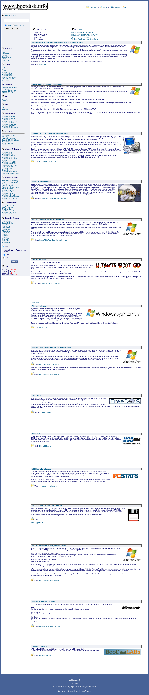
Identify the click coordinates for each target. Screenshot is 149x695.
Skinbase (5, 236)
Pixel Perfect (6, 232)
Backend (5, 109)
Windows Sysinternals (46, 328)
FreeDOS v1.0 (46, 412)
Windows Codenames (9, 212)
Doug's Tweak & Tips (9, 206)
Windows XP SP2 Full (9, 124)
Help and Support (8, 185)
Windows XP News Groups (11, 214)
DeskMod (5, 224)
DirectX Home (6, 170)
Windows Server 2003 (9, 162)
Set (126, 7)
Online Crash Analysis (9, 192)
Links (4, 58)
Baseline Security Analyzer (10, 182)
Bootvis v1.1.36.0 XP (9, 91)
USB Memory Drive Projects (47, 486)
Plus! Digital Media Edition (10, 173)
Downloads (93, 7)
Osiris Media (6, 229)
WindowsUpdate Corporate (11, 197)
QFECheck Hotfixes (8, 138)
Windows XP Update (9, 118)
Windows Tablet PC (8, 160)
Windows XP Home (8, 155)
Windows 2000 (7, 152)
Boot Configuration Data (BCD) (49, 364)
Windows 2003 (7, 74)
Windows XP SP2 (8, 123)
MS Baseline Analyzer (9, 135)
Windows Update (7, 145)
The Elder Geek (7, 209)
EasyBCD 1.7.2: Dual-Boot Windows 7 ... (84, 36)
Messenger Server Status (10, 187)
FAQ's (4, 107)
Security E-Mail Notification (10, 140)
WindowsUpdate (7, 193)
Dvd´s (4, 71)
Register (7, 15)
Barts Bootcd (6, 89)
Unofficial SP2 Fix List (9, 210)
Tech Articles (6, 80)
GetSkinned (6, 228)
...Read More (35, 302)
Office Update (6, 137)
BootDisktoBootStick (46, 655)
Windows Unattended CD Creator (50, 626)
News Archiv (6, 60)
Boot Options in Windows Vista (49, 374)
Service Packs (6, 141)
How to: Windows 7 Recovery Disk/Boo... (84, 34)
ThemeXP (5, 239)
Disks (4, 67)
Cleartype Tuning (7, 184)
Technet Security (7, 143)
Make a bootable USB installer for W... (83, 32)
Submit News (6, 57)
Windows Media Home (9, 171)
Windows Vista (7, 75)
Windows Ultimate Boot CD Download (53, 198)
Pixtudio (4, 234)
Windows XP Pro (7, 154)
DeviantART (6, 226)
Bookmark (116, 7)
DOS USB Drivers (45, 446)
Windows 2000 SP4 (8, 126)
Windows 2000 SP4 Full (10, 128)
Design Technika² (7, 223)
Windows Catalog (8, 190)
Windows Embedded (9, 163)
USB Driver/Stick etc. (9, 77)
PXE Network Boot (8, 79)
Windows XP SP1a (8, 120)
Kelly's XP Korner (7, 207)
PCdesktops (6, 231)
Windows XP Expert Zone (10, 198)
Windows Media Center (9, 159)
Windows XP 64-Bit (8, 157)
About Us (5, 100)
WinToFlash (42, 64)
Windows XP (6, 72)
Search (104, 7)
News (81, 29)
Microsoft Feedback (8, 189)
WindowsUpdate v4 (8, 195)
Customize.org (6, 221)
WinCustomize (6, 242)
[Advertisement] (11, 38)
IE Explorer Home (8, 168)
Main (3, 52)
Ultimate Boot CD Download (50, 283)
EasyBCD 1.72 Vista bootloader (49, 162)
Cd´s (3, 69)
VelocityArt (5, 240)
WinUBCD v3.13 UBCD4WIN (80, 37)
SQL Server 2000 (7, 167)
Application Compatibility (10, 181)
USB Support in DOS (38, 523)
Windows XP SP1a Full (9, 121)
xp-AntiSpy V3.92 (7, 92)
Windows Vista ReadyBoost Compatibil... (84, 39)
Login (14, 15)
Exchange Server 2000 (9, 165)
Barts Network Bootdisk (9, 88)
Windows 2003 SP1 (8, 116)
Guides (4, 55)
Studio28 (5, 237)
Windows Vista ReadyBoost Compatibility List (52, 240)
